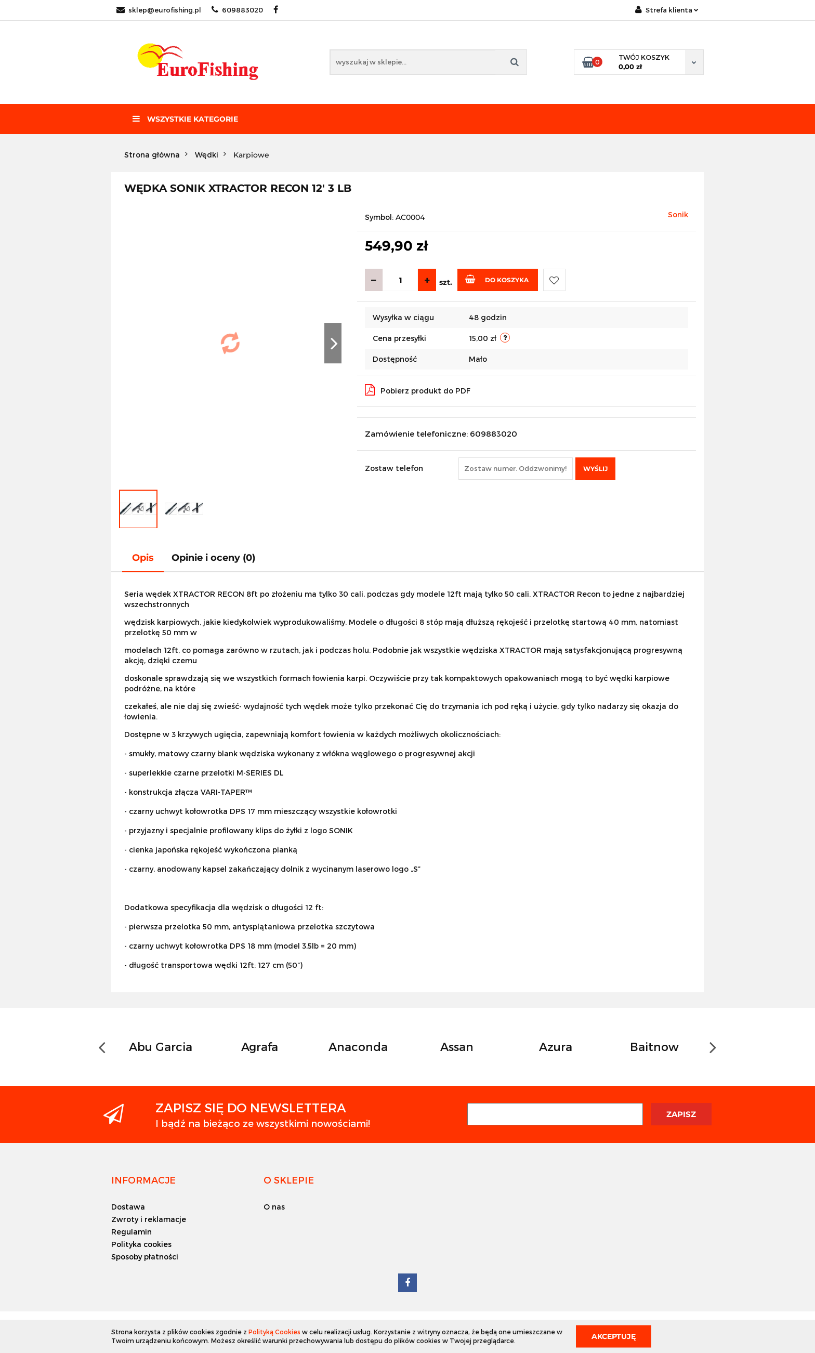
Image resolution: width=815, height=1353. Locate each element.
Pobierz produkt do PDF (417, 390)
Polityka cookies (141, 1244)
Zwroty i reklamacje (148, 1219)
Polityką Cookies (274, 1331)
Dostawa (128, 1206)
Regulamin (131, 1231)
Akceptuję (613, 1336)
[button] (143, 1180)
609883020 (237, 10)
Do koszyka (497, 279)
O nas (274, 1206)
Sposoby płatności (144, 1256)
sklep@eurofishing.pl (158, 10)
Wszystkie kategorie (185, 119)
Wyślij (595, 468)
